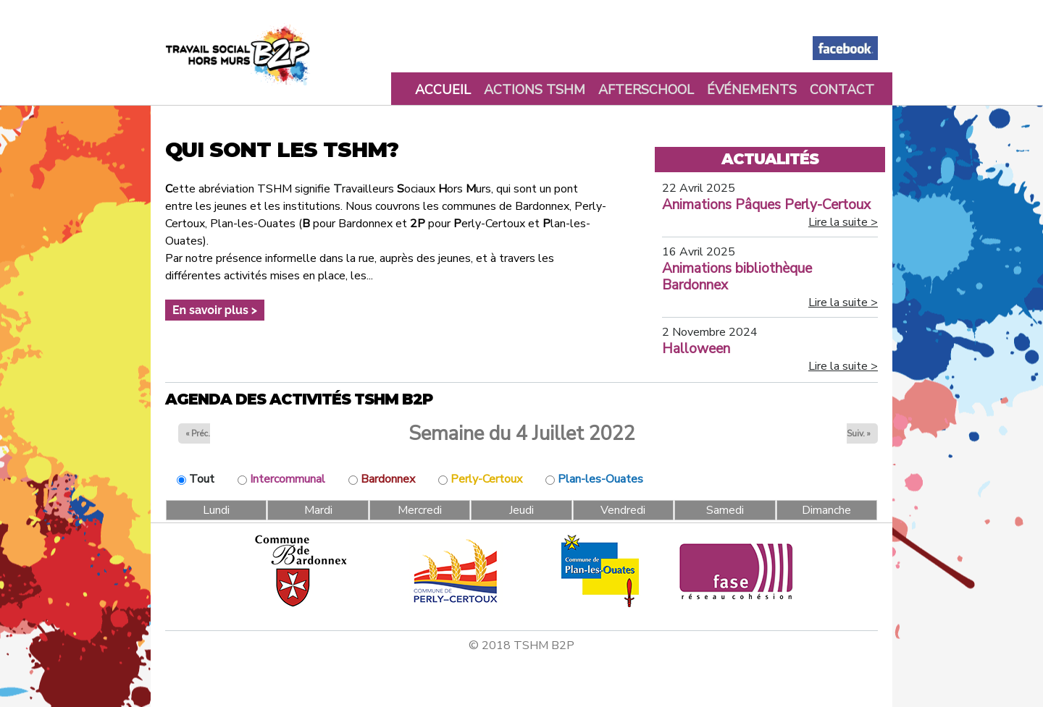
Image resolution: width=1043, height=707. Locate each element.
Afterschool (646, 89)
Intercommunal (287, 479)
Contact (842, 89)
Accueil (443, 89)
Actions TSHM (534, 89)
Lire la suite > (843, 222)
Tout (201, 479)
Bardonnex (388, 479)
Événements (752, 89)
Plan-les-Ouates (600, 479)
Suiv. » (859, 433)
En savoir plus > (214, 310)
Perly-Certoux (486, 479)
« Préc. (197, 433)
